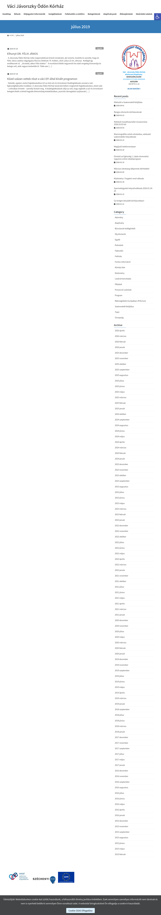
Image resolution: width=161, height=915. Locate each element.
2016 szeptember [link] (122, 782)
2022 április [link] (120, 559)
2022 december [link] (121, 525)
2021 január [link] (120, 614)
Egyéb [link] (99, 48)
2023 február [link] (120, 514)
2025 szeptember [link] (122, 369)
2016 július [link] (119, 793)
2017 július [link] (119, 754)
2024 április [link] (120, 442)
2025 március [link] (120, 397)
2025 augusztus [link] (121, 375)
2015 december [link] (121, 820)
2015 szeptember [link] (122, 832)
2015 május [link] (120, 848)
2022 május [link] (120, 553)
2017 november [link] (121, 742)
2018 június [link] (120, 720)
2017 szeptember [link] (122, 748)
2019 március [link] (120, 698)
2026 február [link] (120, 341)
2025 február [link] (120, 403)
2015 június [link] (120, 843)
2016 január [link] (120, 815)
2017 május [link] (120, 759)
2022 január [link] (120, 570)
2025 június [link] (120, 386)
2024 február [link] (120, 453)
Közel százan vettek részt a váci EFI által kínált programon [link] (42, 79)
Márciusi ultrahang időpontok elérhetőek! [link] (132, 168)
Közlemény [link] (119, 273)
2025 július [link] (119, 380)
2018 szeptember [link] (122, 709)
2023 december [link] (121, 464)
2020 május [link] (120, 637)
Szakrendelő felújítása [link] (124, 306)
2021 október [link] (120, 581)
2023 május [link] (120, 503)
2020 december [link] (121, 620)
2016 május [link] (120, 804)
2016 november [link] (121, 776)
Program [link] (118, 295)
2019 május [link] (120, 687)
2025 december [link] (121, 352)
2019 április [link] (120, 692)
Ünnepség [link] (119, 317)
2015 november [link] (121, 826)
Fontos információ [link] (123, 261)
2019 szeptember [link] (122, 670)
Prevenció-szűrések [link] (123, 289)
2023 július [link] (119, 492)
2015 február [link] (120, 854)
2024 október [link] (120, 414)
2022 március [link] (120, 564)
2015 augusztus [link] (121, 837)
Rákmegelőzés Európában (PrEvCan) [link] (130, 301)
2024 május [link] (120, 436)
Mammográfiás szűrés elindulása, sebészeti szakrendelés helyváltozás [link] (132, 135)
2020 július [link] (119, 631)
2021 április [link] (120, 603)
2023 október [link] (120, 475)
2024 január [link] (120, 458)
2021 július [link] (119, 586)
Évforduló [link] (119, 245)
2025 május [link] (120, 391)
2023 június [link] (120, 497)
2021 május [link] (120, 598)
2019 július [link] (119, 676)
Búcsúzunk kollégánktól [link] (125, 228)
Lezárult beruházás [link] (123, 278)
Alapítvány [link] (119, 223)
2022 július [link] (119, 542)
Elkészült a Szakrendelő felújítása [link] (128, 102)
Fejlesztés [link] (119, 250)
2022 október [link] (120, 536)
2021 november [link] (121, 575)
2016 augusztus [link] (121, 787)
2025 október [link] (120, 364)
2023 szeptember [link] (122, 481)
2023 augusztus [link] (121, 486)
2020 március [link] (120, 642)
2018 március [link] (120, 726)
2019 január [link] (120, 703)
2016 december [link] (121, 770)
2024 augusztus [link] (121, 425)
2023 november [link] (121, 469)
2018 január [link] (120, 731)
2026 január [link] (120, 347)
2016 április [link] (120, 809)
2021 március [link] (120, 609)
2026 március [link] (120, 336)
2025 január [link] (120, 408)
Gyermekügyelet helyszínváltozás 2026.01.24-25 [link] (133, 189)
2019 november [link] (121, 665)
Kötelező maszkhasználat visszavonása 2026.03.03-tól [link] (130, 123)
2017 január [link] (120, 765)
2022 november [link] (121, 531)
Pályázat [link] (118, 284)
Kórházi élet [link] (120, 267)
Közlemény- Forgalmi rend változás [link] (129, 178)
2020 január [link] (120, 653)
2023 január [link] (120, 520)
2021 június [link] (120, 592)
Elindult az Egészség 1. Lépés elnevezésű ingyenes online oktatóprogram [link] (131, 157)
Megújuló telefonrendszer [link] (125, 146)
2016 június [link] (120, 798)
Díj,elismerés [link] (120, 234)
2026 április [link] (120, 330)
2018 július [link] (119, 715)
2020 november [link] (121, 625)
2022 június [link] (120, 548)
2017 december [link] (121, 737)
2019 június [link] (120, 681)
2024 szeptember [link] (122, 419)
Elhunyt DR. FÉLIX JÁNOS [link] (22, 53)
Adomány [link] (119, 217)
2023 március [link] (120, 508)
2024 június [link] (120, 431)
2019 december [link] (121, 659)
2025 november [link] (121, 358)
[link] (157, 16)
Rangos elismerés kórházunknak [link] (128, 112)
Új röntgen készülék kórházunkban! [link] (129, 200)
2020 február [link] (120, 648)
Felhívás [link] (118, 256)
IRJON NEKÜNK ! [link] (134, 88)
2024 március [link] (120, 447)
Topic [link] (117, 312)
